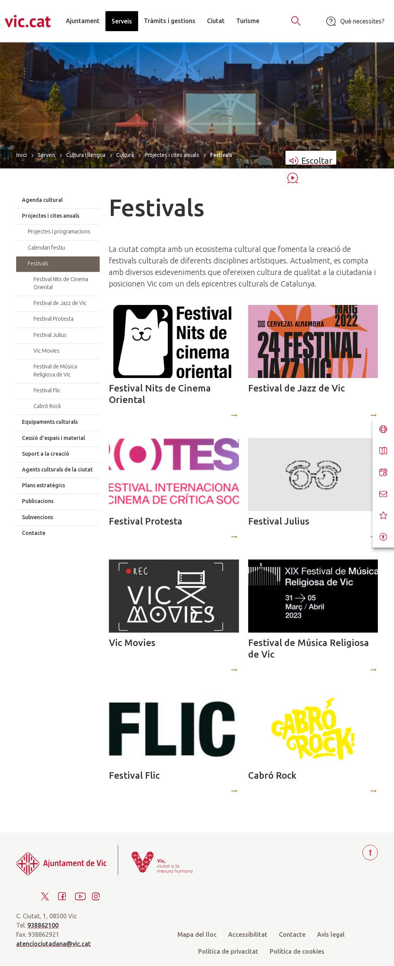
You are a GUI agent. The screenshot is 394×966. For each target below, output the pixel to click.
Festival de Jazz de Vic (296, 388)
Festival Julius (278, 521)
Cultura (125, 155)
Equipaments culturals (50, 422)
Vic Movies (132, 643)
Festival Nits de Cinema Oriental (160, 394)
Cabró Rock (272, 775)
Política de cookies (297, 951)
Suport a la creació (45, 454)
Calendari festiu (46, 248)
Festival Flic (134, 775)
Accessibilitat (247, 934)
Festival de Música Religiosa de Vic (308, 649)
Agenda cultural (42, 200)
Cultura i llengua (85, 155)
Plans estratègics (43, 485)
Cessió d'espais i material (53, 438)
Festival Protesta (145, 521)
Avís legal (331, 934)
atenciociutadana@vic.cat (53, 943)
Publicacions (37, 501)
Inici (21, 155)
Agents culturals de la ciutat (57, 469)
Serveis (46, 155)
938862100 (42, 925)
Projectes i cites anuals (172, 155)
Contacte (33, 533)
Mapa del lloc (197, 934)
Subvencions (37, 517)
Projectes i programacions (59, 231)
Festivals (38, 263)
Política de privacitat (228, 951)
